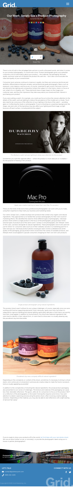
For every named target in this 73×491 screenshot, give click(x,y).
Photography (36, 45)
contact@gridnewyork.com (13, 472)
